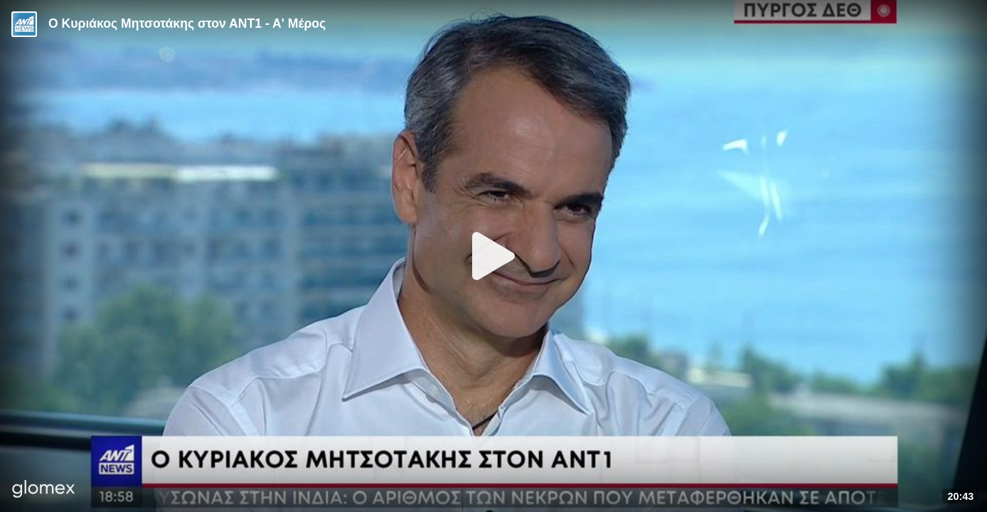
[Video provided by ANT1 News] (24, 24)
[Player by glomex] (43, 490)
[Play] (493, 256)
